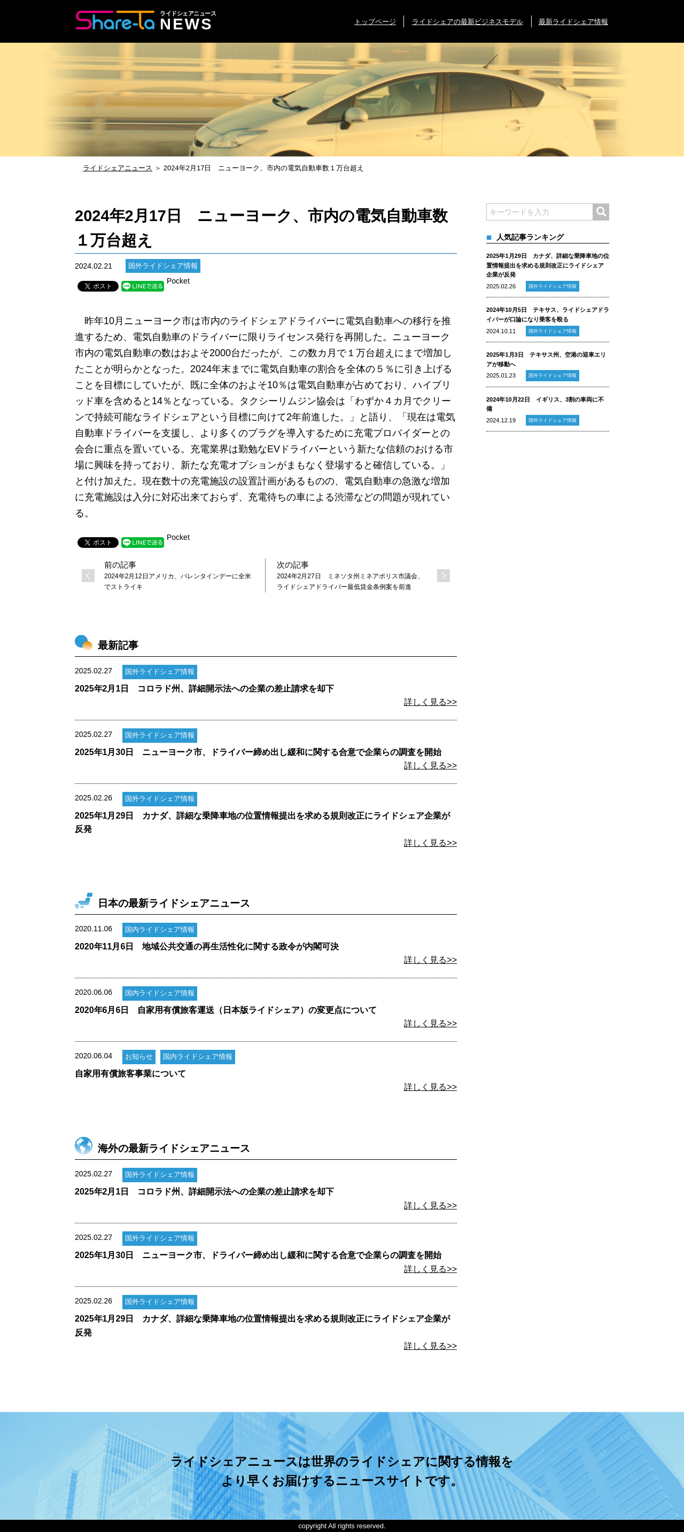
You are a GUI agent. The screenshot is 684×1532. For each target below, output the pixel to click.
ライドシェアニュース (117, 168)
